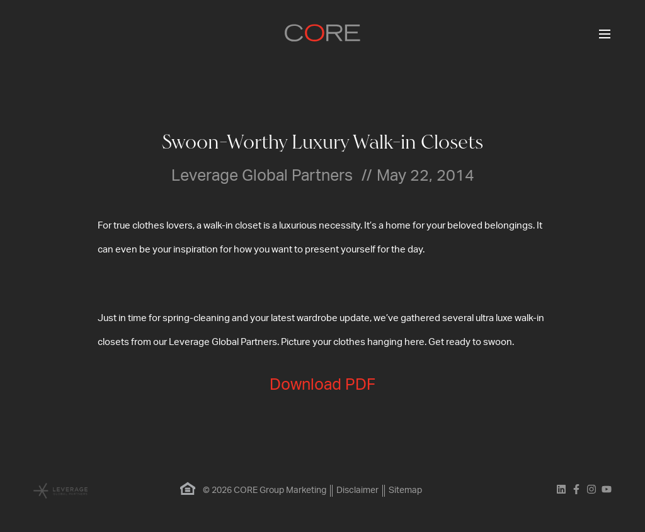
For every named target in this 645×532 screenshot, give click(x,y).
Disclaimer (357, 490)
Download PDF (322, 385)
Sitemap (405, 490)
